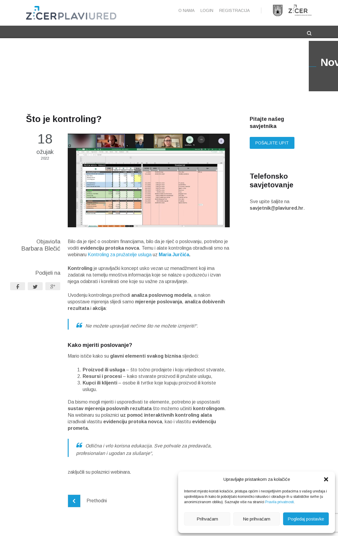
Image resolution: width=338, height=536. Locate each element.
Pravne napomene (128, 528)
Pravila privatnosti (279, 502)
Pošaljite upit (272, 142)
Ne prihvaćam (256, 518)
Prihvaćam (207, 518)
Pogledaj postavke (306, 518)
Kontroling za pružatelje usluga (120, 254)
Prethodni (87, 500)
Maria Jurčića (174, 254)
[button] (326, 479)
